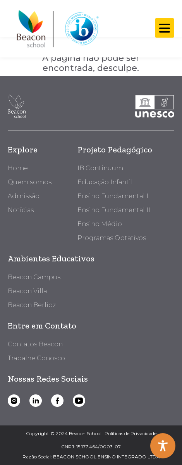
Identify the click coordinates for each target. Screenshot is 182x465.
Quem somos (30, 182)
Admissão (23, 196)
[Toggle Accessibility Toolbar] (162, 445)
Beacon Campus (34, 277)
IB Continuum (100, 168)
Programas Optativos (111, 238)
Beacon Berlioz (32, 305)
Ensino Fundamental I (112, 196)
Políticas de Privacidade (130, 433)
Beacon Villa (27, 291)
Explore (23, 149)
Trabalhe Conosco (36, 358)
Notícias (21, 210)
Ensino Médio (99, 224)
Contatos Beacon (35, 344)
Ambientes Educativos (51, 258)
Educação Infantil (105, 182)
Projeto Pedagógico (114, 149)
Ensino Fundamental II (113, 210)
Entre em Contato (42, 325)
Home (18, 168)
